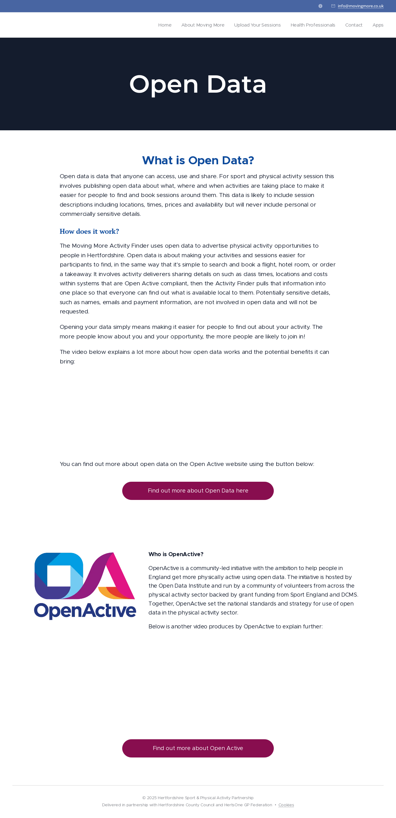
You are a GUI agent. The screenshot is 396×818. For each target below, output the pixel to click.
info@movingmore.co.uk (361, 6)
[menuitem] (160, 25)
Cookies (286, 805)
